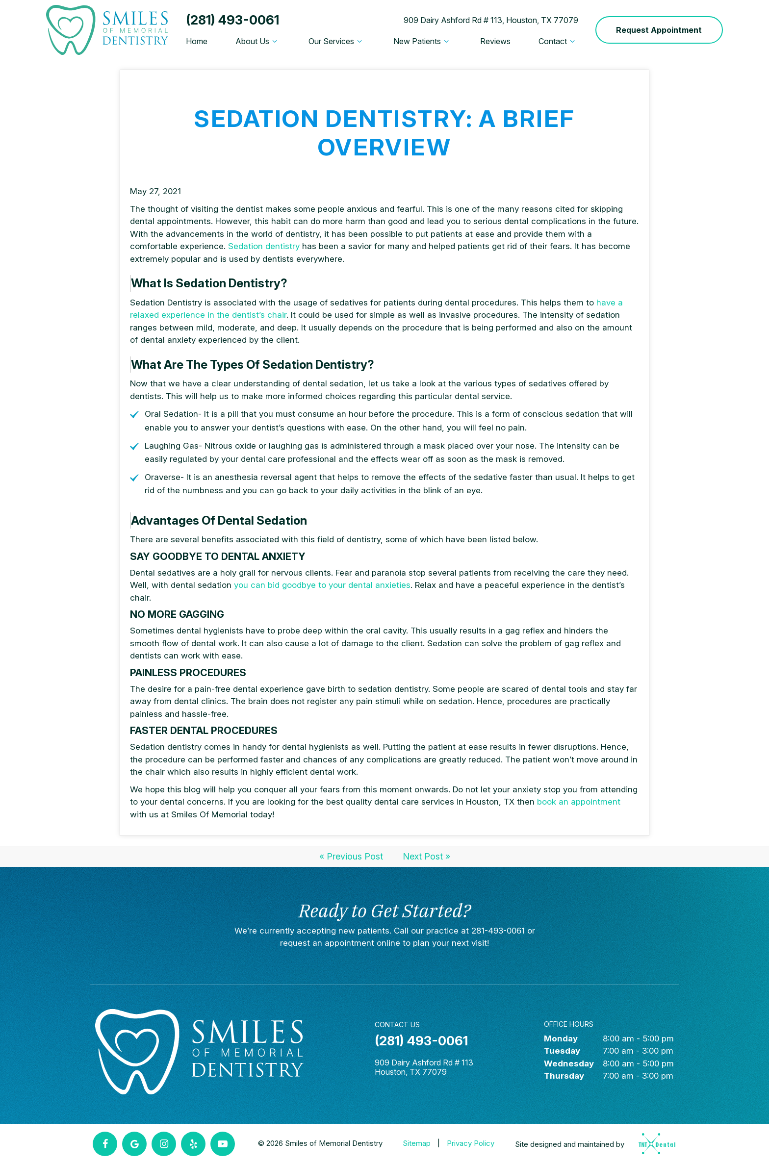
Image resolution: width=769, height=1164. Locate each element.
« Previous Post (351, 856)
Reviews (495, 41)
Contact (558, 41)
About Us (257, 41)
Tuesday (562, 1051)
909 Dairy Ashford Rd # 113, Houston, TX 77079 (491, 20)
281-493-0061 (498, 931)
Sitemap (417, 1143)
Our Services (336, 41)
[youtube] (222, 1144)
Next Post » (426, 856)
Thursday (564, 1076)
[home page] (107, 30)
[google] (134, 1144)
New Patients (422, 41)
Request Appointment (659, 30)
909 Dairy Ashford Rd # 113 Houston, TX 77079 (424, 1067)
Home (196, 41)
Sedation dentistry (264, 246)
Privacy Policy (470, 1143)
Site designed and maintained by (592, 1143)
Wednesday (569, 1063)
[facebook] (105, 1144)
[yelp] (193, 1144)
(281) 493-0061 (232, 20)
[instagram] (164, 1144)
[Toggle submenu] (274, 41)
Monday (561, 1038)
